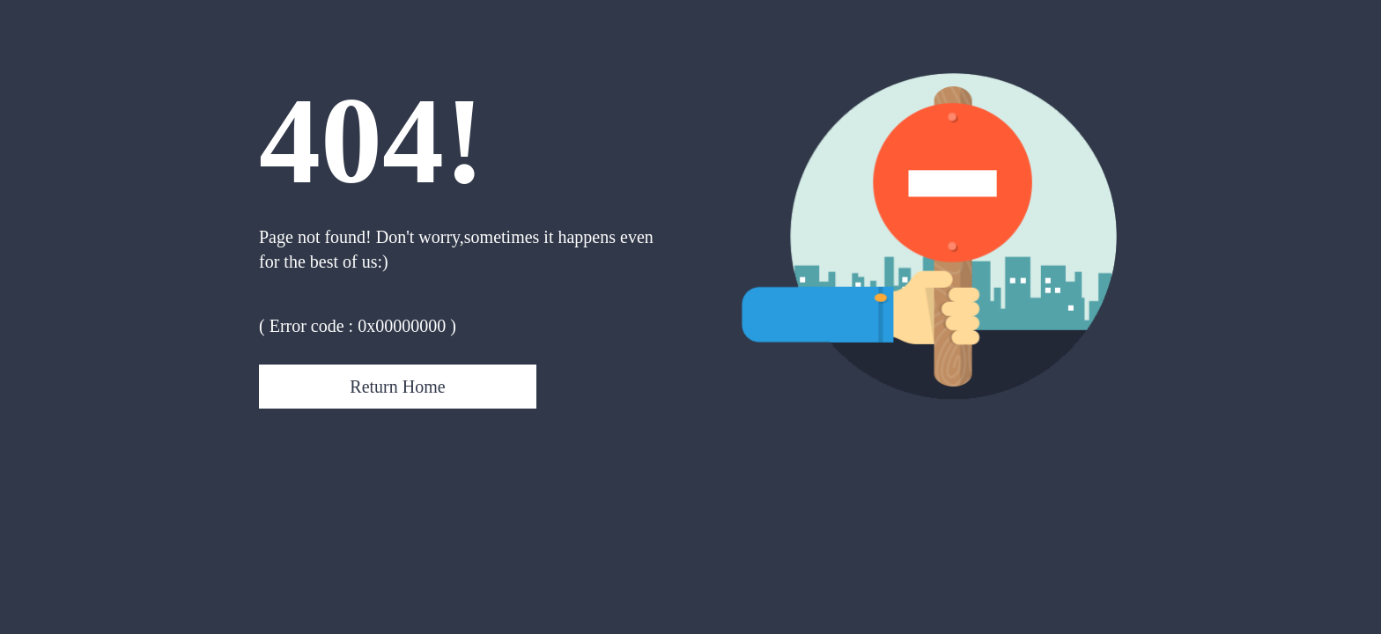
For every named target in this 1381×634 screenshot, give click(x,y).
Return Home (397, 386)
